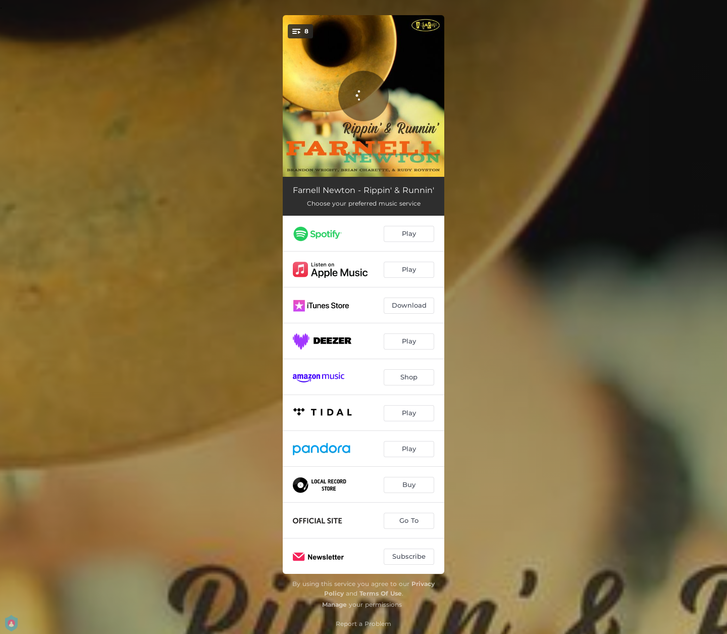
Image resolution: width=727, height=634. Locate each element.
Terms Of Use (380, 593)
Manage (334, 604)
